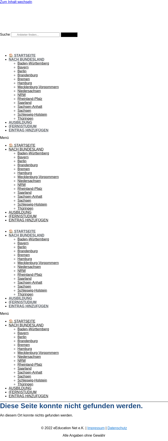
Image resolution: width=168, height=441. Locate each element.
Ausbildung (20, 122)
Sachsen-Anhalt (30, 106)
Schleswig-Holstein (32, 114)
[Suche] (69, 34)
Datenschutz (117, 428)
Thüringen (25, 118)
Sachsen (24, 110)
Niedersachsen (29, 91)
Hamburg (25, 83)
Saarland (25, 103)
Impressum (96, 428)
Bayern (23, 67)
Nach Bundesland (26, 59)
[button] (84, 138)
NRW (22, 95)
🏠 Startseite (22, 55)
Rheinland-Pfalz (30, 99)
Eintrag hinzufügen (28, 130)
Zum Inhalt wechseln (16, 2)
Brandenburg (28, 75)
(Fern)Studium (23, 126)
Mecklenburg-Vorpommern (38, 87)
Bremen (24, 79)
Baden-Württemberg (33, 63)
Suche (5, 34)
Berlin (22, 71)
